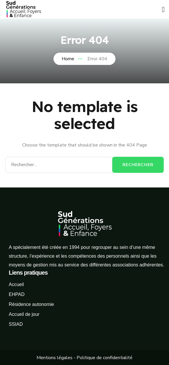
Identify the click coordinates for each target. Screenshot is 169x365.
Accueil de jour (24, 314)
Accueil (16, 284)
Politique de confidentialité (104, 357)
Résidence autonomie (31, 304)
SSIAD (16, 324)
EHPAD (17, 294)
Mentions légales (55, 357)
